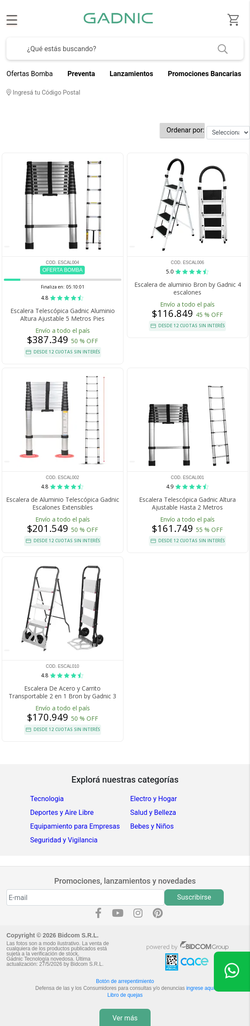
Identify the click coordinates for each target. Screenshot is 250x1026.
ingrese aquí (200, 988)
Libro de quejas (124, 995)
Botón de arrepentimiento (125, 981)
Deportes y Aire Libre (62, 812)
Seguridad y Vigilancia (64, 840)
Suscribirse (194, 897)
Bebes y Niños (152, 826)
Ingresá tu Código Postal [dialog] (43, 92)
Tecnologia (47, 799)
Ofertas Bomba (29, 74)
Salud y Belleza (153, 812)
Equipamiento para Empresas (75, 826)
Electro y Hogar (153, 799)
